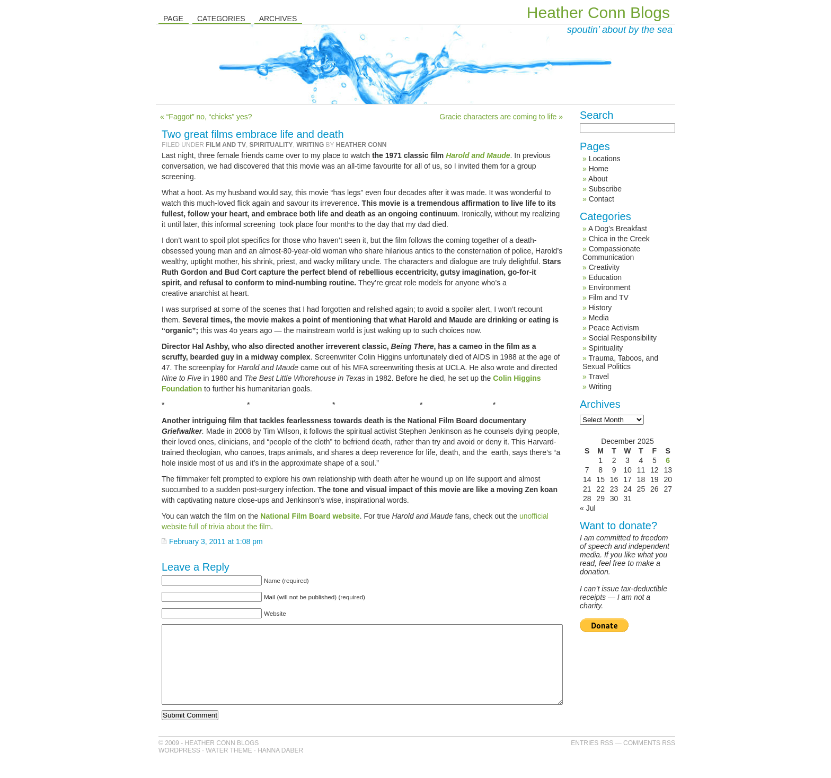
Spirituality (271, 144)
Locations (605, 158)
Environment (610, 287)
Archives (278, 18)
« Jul (588, 508)
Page (173, 18)
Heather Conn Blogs (598, 12)
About (598, 178)
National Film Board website (309, 516)
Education (605, 277)
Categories (221, 18)
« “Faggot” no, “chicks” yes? (206, 116)
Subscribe (605, 189)
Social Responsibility (623, 338)
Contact (601, 199)
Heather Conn (361, 144)
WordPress (179, 766)
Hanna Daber (280, 766)
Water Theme (229, 766)
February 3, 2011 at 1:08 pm (216, 541)
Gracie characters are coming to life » (501, 116)
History (600, 307)
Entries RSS (592, 759)
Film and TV (226, 144)
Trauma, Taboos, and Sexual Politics (620, 362)
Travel (598, 376)
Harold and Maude (478, 155)
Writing (310, 144)
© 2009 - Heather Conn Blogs (208, 759)
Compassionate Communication (611, 252)
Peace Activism (614, 328)
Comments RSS (649, 759)
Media (599, 317)
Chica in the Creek (619, 238)
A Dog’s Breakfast (617, 228)
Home (598, 168)
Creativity (604, 267)
